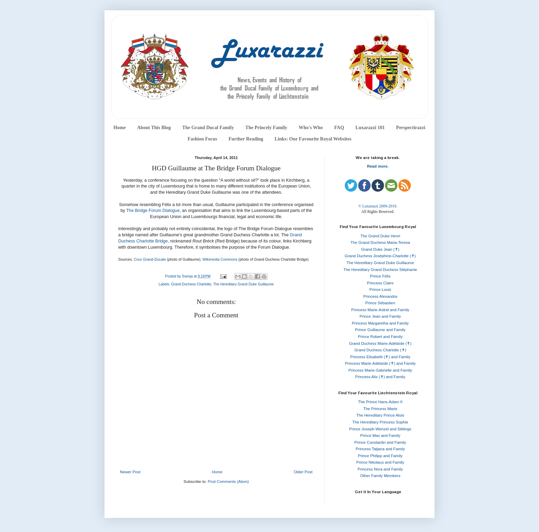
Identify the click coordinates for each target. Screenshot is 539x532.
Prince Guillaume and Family (380, 330)
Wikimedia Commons (220, 259)
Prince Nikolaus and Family (380, 462)
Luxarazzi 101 (370, 127)
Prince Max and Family (380, 435)
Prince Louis (380, 289)
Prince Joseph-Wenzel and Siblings (380, 429)
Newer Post (130, 472)
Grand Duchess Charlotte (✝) (380, 350)
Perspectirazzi (410, 127)
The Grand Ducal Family (208, 127)
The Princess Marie (380, 409)
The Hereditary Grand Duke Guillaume (243, 284)
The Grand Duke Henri (380, 236)
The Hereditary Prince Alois (380, 415)
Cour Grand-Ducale (150, 259)
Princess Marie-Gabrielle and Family (380, 370)
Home (119, 127)
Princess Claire (380, 283)
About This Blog (154, 127)
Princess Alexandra (380, 296)
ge (165, 241)
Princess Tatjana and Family (380, 449)
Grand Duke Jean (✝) (380, 249)
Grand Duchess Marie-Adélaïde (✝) (380, 343)
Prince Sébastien (380, 303)
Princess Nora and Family (380, 469)
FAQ (339, 127)
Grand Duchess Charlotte (191, 284)
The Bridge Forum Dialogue (152, 210)
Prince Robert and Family (380, 337)
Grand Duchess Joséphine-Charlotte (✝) (380, 256)
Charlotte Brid (149, 241)
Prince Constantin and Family (380, 442)
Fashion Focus (202, 139)
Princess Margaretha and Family (380, 323)
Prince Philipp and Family (380, 456)
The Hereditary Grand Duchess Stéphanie (380, 270)
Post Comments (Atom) (228, 481)
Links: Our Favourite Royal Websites (313, 139)
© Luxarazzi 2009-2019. (377, 206)
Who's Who (311, 127)
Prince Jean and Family (380, 316)
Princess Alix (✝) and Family (380, 377)
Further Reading (246, 139)
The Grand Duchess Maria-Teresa (380, 242)
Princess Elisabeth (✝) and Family (380, 357)
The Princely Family (266, 127)
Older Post (303, 472)
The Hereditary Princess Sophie (380, 422)
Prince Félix (380, 276)
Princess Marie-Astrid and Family (380, 310)
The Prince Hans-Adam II (380, 402)
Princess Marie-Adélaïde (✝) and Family (380, 363)
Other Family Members (380, 476)
